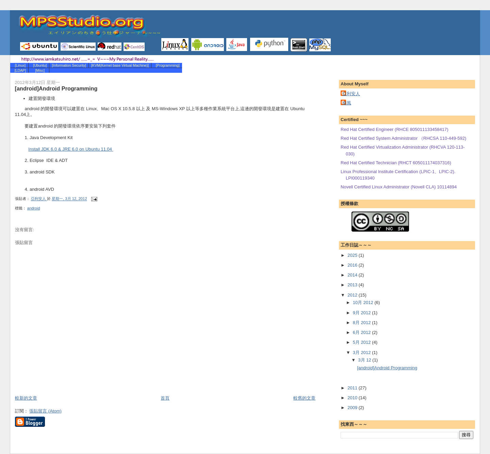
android (33, 208)
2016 (353, 265)
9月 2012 (362, 312)
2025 (353, 255)
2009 (353, 407)
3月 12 (365, 360)
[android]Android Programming (387, 367)
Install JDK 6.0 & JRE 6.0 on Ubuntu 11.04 (70, 149)
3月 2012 (362, 352)
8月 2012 (362, 322)
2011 (353, 387)
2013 (353, 284)
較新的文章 (26, 398)
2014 (353, 275)
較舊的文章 (304, 398)
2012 (353, 295)
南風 (346, 102)
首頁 (165, 398)
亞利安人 (351, 93)
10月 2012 (364, 302)
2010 (353, 397)
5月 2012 (362, 342)
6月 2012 (362, 332)
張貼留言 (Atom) (45, 411)
